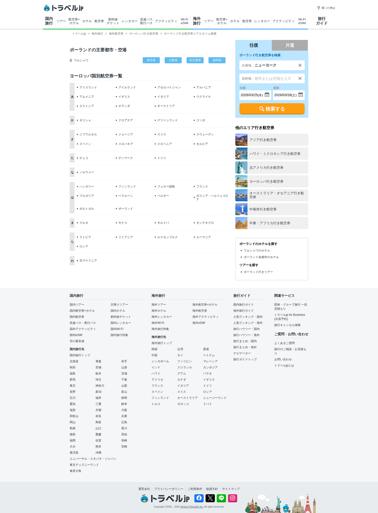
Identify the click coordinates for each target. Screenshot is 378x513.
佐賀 (98, 440)
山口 (98, 428)
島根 (73, 428)
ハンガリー (86, 186)
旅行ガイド (322, 21)
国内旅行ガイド (243, 304)
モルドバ (163, 222)
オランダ (124, 106)
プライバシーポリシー (168, 489)
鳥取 (98, 422)
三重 (98, 404)
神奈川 (99, 385)
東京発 (151, 60)
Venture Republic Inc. (192, 506)
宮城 (98, 367)
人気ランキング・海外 (248, 323)
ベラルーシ (125, 195)
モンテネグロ (205, 222)
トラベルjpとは (284, 365)
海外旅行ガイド (243, 310)
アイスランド (88, 87)
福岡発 (217, 60)
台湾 (180, 349)
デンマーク (125, 158)
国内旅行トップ (80, 355)
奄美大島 (75, 471)
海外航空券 (199, 310)
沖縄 (98, 452)
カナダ (181, 379)
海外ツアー (158, 304)
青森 (98, 361)
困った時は (326, 7)
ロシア (83, 246)
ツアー (61, 21)
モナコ (122, 222)
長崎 (124, 440)
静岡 (124, 398)
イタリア (163, 96)
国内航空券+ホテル (82, 310)
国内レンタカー (121, 323)
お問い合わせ (283, 359)
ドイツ (161, 158)
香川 (124, 428)
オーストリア (166, 106)
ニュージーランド (215, 398)
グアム (181, 373)
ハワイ (155, 373)
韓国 (154, 349)
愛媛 (98, 434)
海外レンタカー (161, 316)
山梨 (124, 385)
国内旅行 (49, 21)
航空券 (99, 21)
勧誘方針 (212, 489)
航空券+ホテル (74, 21)
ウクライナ (203, 96)
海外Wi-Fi (157, 323)
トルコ (155, 404)
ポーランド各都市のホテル (261, 257)
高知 (124, 434)
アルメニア (86, 96)
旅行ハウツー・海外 (246, 335)
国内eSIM (76, 335)
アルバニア (203, 87)
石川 (73, 398)
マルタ (83, 222)
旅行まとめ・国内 (245, 341)
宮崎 (124, 446)
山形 (124, 367)
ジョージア (125, 134)
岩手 (124, 361)
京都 (98, 410)
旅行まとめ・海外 (245, 347)
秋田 (73, 367)
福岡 (73, 440)
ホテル (87, 21)
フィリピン (184, 361)
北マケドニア (88, 260)
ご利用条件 (195, 489)
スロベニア (164, 144)
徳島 (73, 434)
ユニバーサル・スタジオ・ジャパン (93, 458)
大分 (73, 446)
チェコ (83, 158)
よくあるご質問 (284, 343)
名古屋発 (195, 60)
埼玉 (98, 379)
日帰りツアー (119, 304)
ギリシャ (85, 120)
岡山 (73, 422)
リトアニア (125, 237)
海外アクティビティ (205, 316)
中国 (154, 355)
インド (155, 367)
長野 (73, 391)
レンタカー (130, 21)
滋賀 (73, 410)
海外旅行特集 (160, 329)
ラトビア (85, 237)
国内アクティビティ (83, 329)
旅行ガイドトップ (245, 359)
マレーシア (210, 361)
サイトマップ (231, 489)
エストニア (86, 106)
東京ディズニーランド (84, 464)
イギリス (124, 96)
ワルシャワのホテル (257, 250)
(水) (251, 93)
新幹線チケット (113, 21)
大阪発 (173, 60)
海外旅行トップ (161, 343)
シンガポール (160, 361)
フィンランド (127, 186)
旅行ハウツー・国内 (246, 329)
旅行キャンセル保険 (287, 325)
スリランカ (184, 367)
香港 (206, 349)
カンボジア (210, 367)
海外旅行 (197, 21)
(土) (285, 93)
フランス (202, 186)
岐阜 (124, 404)
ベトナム (209, 355)
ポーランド (125, 208)
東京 (73, 385)
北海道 (74, 361)
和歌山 (74, 416)
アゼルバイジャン (169, 87)
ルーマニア (203, 237)
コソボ (200, 120)
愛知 (73, 404)
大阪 (124, 410)
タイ (180, 355)
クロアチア (125, 120)
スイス (161, 134)
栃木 (98, 373)
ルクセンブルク (167, 237)
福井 (98, 398)
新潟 (98, 391)
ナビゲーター (242, 353)
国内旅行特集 (119, 335)
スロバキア (125, 144)
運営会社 (144, 489)
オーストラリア (187, 398)
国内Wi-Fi (117, 329)
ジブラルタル (88, 134)
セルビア (202, 144)
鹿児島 (74, 452)
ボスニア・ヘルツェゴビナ (212, 197)
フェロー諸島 (166, 186)
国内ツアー (77, 304)
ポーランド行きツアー (258, 272)
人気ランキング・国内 (248, 316)
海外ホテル (158, 310)
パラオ (207, 373)
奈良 (98, 416)
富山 (124, 391)
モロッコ (183, 404)
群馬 (73, 379)
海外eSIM (198, 323)
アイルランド (127, 87)
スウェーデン (205, 134)
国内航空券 (77, 316)
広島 (124, 422)
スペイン (85, 144)
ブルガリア (86, 195)
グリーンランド (167, 120)
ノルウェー (86, 172)
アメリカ (157, 379)
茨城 (124, 373)
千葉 (124, 379)
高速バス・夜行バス (83, 323)
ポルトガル (86, 208)
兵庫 (124, 416)
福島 (73, 373)
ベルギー (163, 195)
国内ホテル (118, 310)
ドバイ (207, 404)
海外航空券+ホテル (204, 304)
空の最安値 (77, 341)
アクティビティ (166, 21)
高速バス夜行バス (146, 21)
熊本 (98, 446)
